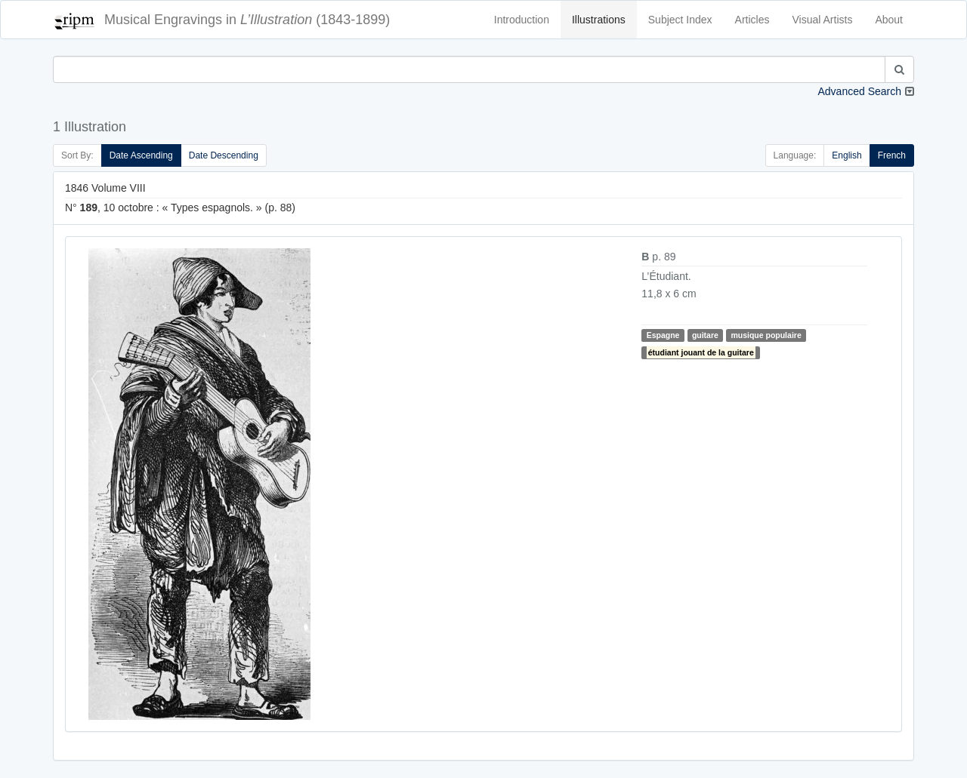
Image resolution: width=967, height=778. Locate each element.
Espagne (663, 335)
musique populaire (766, 335)
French (892, 155)
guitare (705, 335)
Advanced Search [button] (859, 91)
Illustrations (599, 20)
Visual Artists (822, 20)
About (889, 20)
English (846, 155)
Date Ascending (141, 155)
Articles (752, 20)
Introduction (521, 20)
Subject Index (680, 20)
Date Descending (223, 155)
